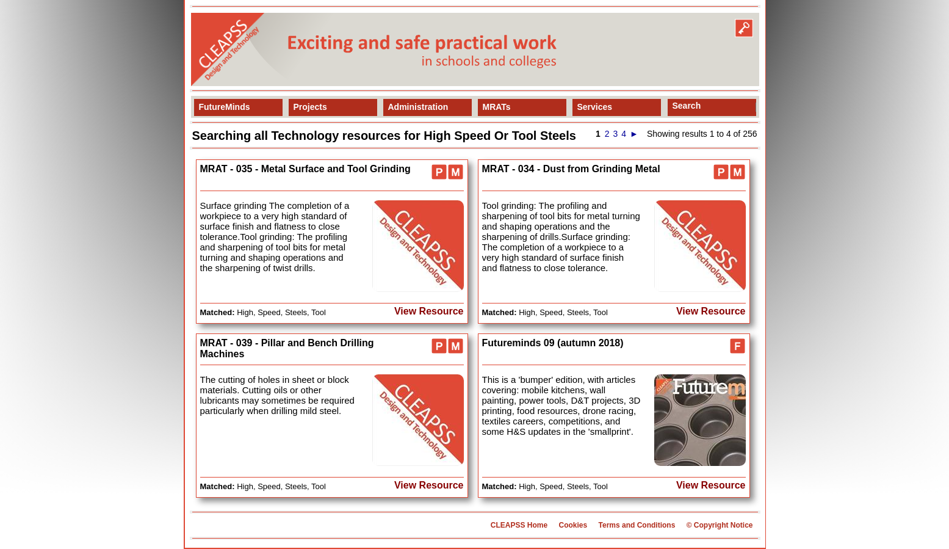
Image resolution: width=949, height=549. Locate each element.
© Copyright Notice (720, 525)
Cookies (572, 525)
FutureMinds (224, 107)
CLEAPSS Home (519, 525)
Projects (310, 107)
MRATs (497, 107)
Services (595, 107)
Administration (418, 107)
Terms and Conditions (637, 525)
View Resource (429, 311)
